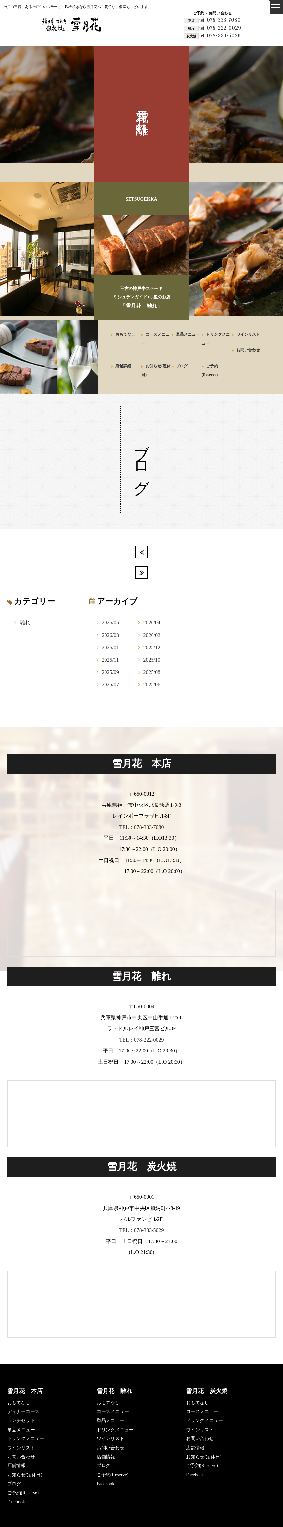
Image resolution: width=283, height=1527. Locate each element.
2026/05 (110, 622)
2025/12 (151, 647)
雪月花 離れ (114, 1391)
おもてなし (125, 334)
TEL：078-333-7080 (141, 827)
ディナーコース (23, 1411)
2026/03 (110, 635)
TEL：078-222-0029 (141, 1040)
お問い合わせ (248, 350)
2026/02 (151, 635)
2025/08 (151, 672)
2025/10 (151, 660)
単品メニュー (188, 334)
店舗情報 (16, 1465)
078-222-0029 (220, 28)
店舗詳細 (123, 366)
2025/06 (151, 684)
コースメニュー (113, 1411)
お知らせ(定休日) (24, 1474)
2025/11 (110, 660)
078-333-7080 (220, 20)
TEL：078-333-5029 (141, 1230)
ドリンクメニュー (25, 1438)
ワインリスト (248, 334)
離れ (25, 622)
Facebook (16, 1501)
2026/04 (151, 622)
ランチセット (21, 1420)
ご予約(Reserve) (23, 1492)
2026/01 (110, 647)
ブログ (182, 366)
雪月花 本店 (25, 1391)
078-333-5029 (220, 35)
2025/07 (110, 684)
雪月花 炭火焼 (206, 1391)
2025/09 (110, 672)
